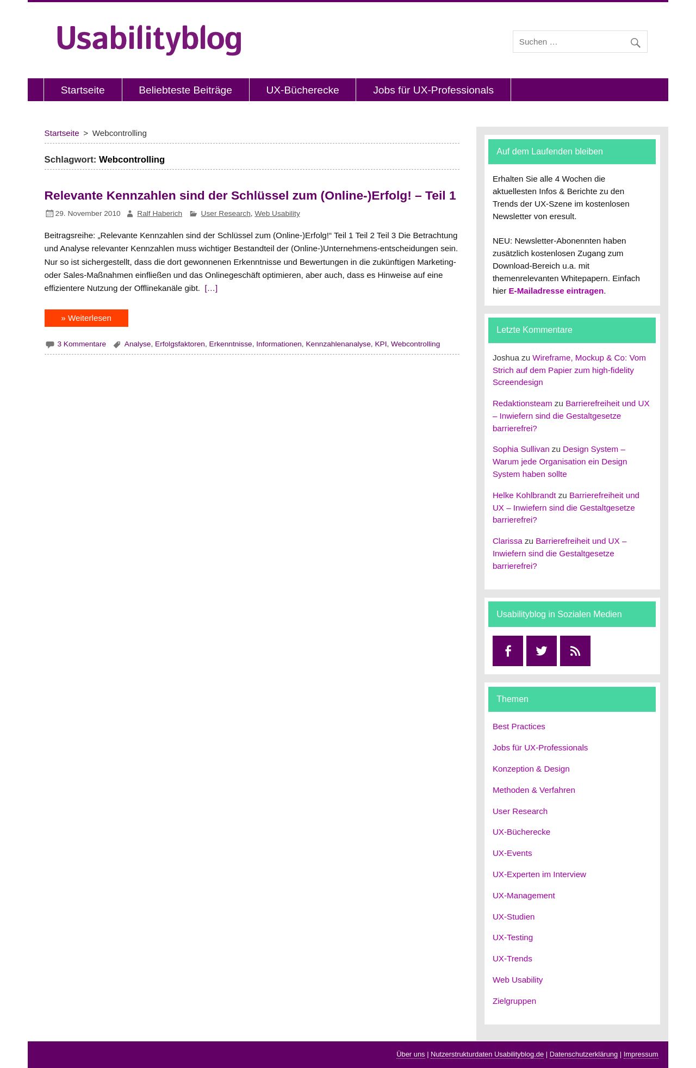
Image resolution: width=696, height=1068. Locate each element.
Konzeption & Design (531, 768)
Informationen (279, 344)
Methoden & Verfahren (534, 789)
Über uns (410, 1054)
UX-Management (524, 895)
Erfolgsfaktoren (180, 344)
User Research (226, 213)
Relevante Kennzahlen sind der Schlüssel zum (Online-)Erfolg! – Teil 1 (250, 195)
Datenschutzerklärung (584, 1054)
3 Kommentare (81, 344)
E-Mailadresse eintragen (556, 290)
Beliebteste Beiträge (185, 90)
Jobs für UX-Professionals (433, 90)
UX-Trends (512, 958)
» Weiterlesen (86, 317)
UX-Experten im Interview (539, 874)
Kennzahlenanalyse (338, 344)
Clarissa (508, 540)
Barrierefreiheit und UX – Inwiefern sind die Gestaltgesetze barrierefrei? (571, 416)
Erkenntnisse (230, 344)
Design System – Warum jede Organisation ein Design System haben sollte (560, 461)
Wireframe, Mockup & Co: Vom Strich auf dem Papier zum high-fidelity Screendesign (569, 370)
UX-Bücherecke (302, 90)
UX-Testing (513, 937)
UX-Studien (514, 916)
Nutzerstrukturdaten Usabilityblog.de (487, 1054)
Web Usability (277, 213)
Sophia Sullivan (521, 449)
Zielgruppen (514, 1000)
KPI (381, 344)
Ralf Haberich (159, 213)
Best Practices (519, 726)
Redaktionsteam (522, 403)
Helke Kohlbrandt (524, 495)
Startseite (83, 90)
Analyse (138, 344)
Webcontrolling (415, 344)
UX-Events (512, 853)
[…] (209, 288)
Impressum (641, 1054)
